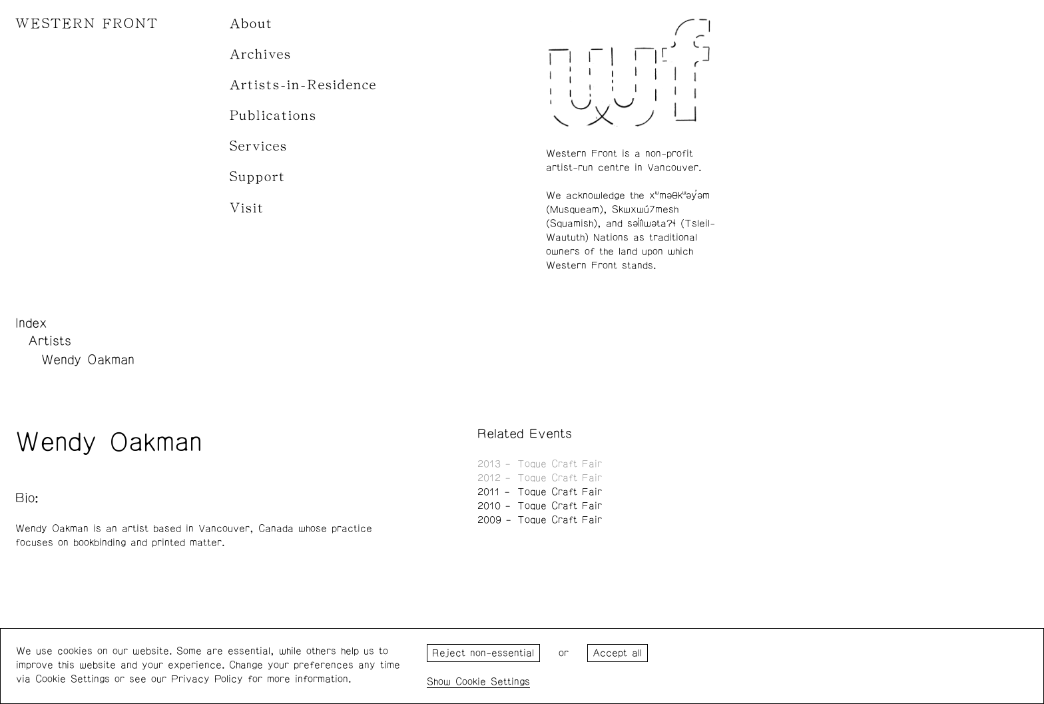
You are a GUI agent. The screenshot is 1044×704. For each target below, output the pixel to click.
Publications (273, 116)
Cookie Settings (492, 682)
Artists (49, 341)
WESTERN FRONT (86, 24)
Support (258, 177)
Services (259, 146)
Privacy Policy (207, 679)
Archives (261, 54)
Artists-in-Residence (303, 85)
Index (31, 323)
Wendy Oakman (87, 359)
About (251, 24)
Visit (247, 208)
